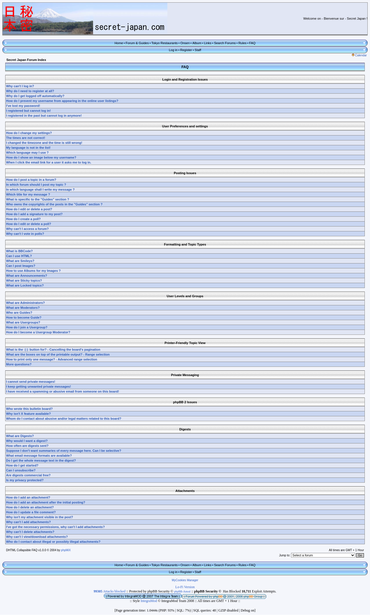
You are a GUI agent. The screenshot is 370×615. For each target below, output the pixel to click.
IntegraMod (149, 601)
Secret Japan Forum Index (26, 60)
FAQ (252, 43)
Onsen (185, 43)
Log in (173, 50)
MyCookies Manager (185, 580)
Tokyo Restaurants (164, 43)
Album (196, 43)
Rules (242, 43)
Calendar (359, 55)
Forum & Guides (137, 43)
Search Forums (225, 43)
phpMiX (66, 550)
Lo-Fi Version (185, 587)
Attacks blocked (109, 591)
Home (118, 43)
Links (208, 43)
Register (186, 50)
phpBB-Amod (182, 591)
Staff (198, 50)
